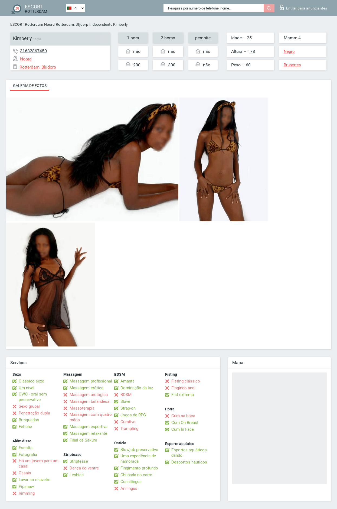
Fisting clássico (185, 381)
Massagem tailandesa (89, 401)
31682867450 (33, 50)
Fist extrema (182, 394)
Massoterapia (82, 408)
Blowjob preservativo (139, 449)
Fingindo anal (183, 387)
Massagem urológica (89, 394)
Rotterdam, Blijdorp (72, 24)
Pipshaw (26, 486)
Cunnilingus (131, 481)
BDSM (126, 394)
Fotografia (28, 454)
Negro (289, 51)
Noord (49, 24)
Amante (127, 381)
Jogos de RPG (133, 415)
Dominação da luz (136, 387)
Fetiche (25, 426)
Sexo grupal (29, 406)
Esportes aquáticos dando (189, 453)
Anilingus (128, 488)
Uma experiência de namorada (138, 458)
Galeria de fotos (30, 85)
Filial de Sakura (83, 440)
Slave (125, 401)
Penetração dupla (34, 413)
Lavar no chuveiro (35, 479)
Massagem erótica (86, 387)
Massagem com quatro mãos (91, 417)
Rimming (27, 493)
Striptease (79, 461)
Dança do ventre (84, 468)
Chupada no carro (136, 474)
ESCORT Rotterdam (26, 24)
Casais (25, 473)
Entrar (303, 7)
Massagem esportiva (88, 426)
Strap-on (128, 408)
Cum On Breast (184, 422)
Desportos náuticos (189, 462)
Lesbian (77, 474)
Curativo (128, 421)
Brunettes (292, 65)
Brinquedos (29, 419)
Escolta (25, 447)
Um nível (26, 387)
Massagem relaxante (88, 433)
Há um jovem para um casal (38, 463)
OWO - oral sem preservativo (33, 397)
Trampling (129, 428)
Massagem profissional (91, 381)
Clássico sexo (31, 381)
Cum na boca (183, 415)
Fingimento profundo (139, 468)
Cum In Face (182, 429)
